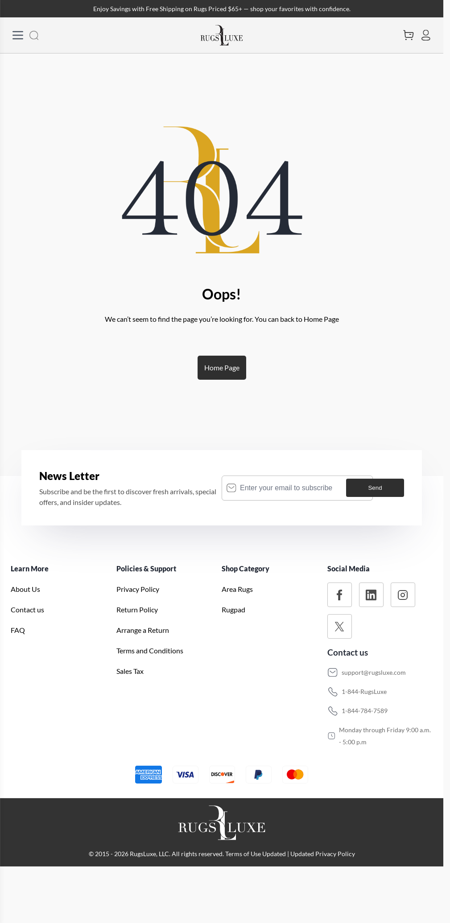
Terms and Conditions (149, 650)
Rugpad (233, 609)
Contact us (27, 609)
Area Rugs (237, 589)
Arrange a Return (142, 630)
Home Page (221, 367)
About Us (25, 589)
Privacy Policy (137, 589)
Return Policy (137, 609)
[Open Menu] (18, 35)
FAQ (18, 630)
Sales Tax (130, 671)
